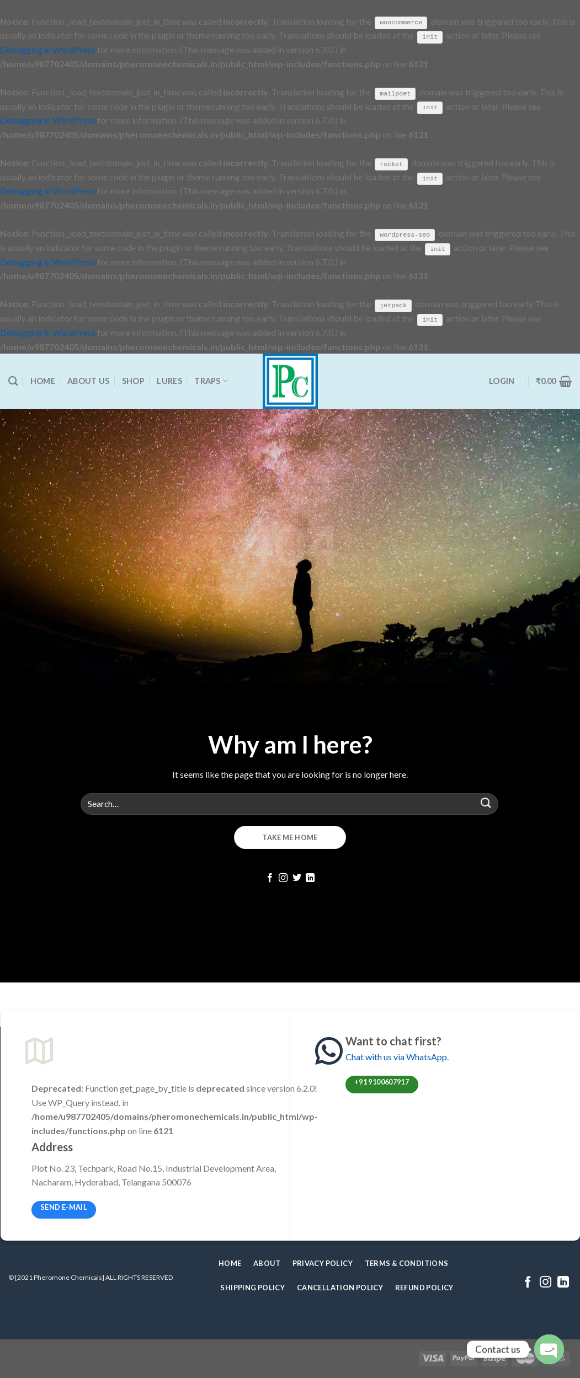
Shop (133, 380)
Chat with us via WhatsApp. (397, 1056)
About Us (88, 380)
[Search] (13, 380)
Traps (211, 380)
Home (42, 380)
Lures (169, 380)
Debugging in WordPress (47, 49)
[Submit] (486, 803)
